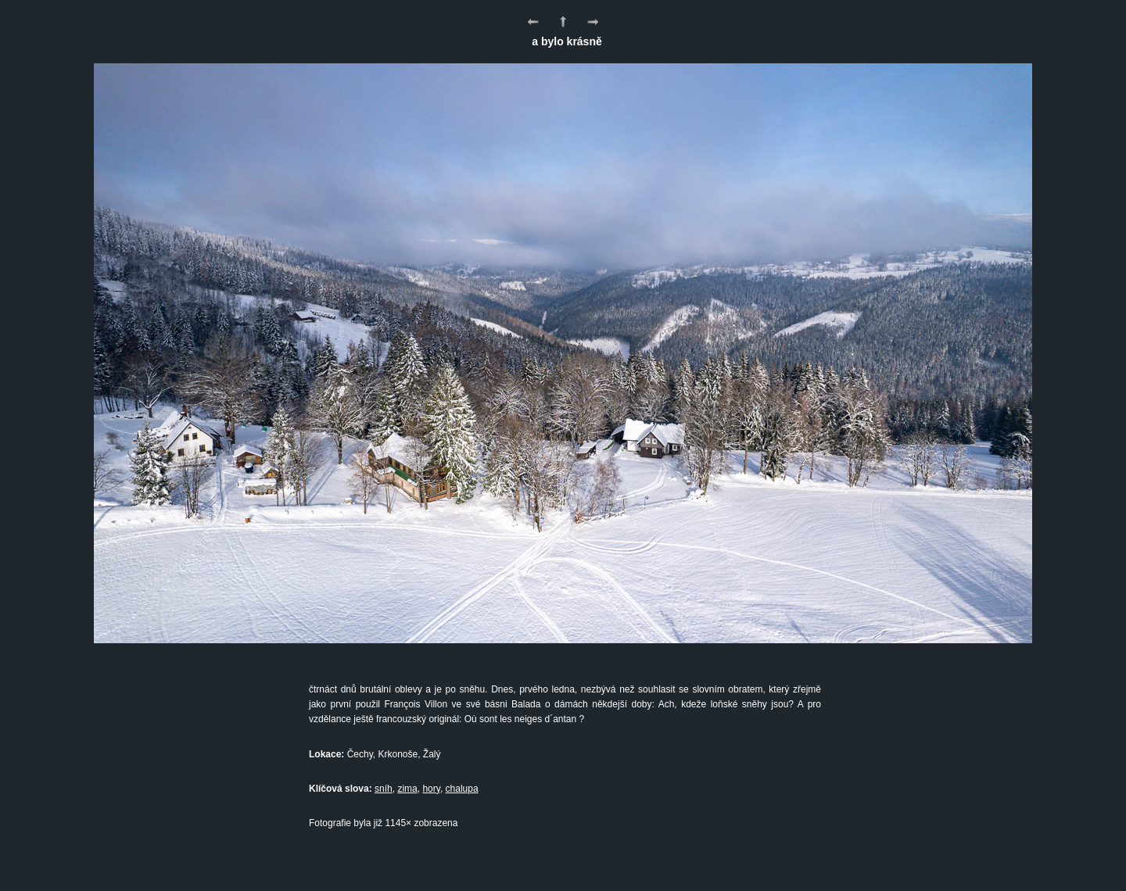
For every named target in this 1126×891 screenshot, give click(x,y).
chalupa (462, 788)
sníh (384, 788)
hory (430, 788)
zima (407, 788)
